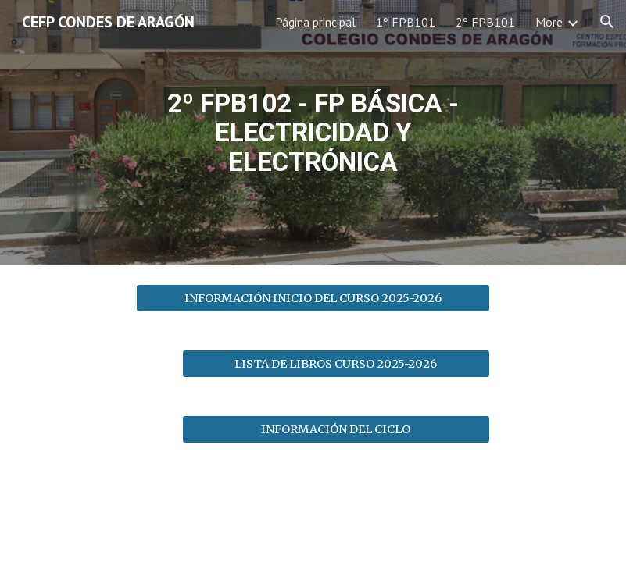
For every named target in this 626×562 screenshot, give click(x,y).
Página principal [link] (315, 22)
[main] (312, 133)
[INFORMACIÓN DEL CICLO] (336, 429)
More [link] (549, 22)
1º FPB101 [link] (405, 22)
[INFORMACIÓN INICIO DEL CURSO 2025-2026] (312, 297)
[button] (607, 22)
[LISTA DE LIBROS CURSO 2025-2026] (336, 363)
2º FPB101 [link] (485, 22)
